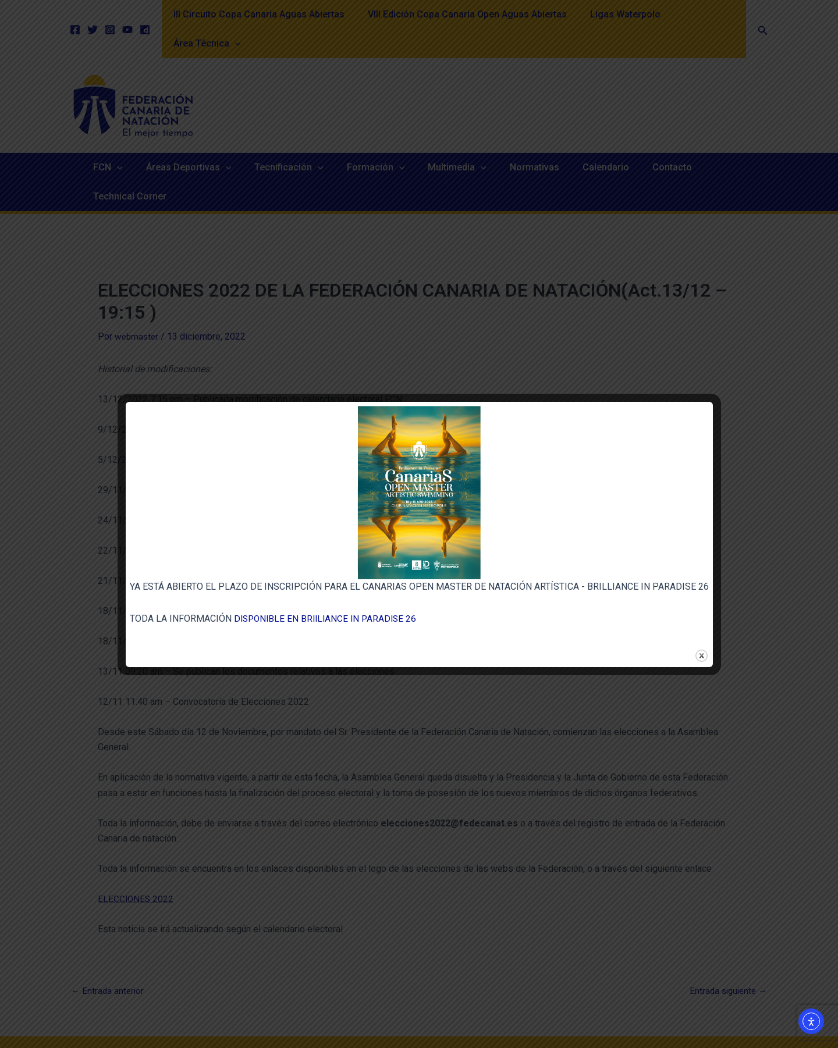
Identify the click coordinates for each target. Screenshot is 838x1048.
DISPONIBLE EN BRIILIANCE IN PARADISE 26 (328, 617)
